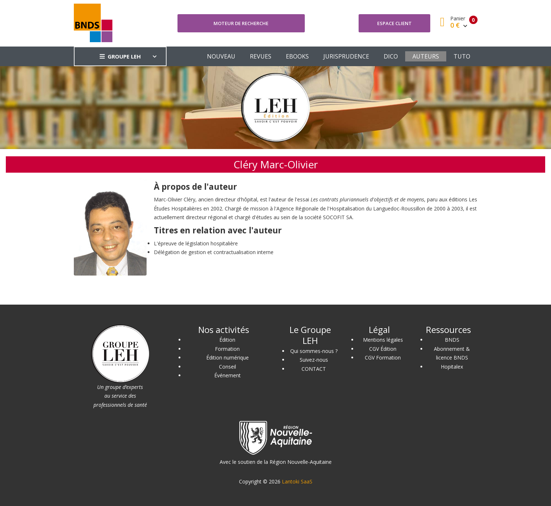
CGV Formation (383, 357)
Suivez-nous (314, 359)
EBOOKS (297, 56)
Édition (227, 339)
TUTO (462, 56)
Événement (227, 375)
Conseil (227, 366)
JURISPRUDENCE (346, 56)
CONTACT (314, 368)
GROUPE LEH (120, 56)
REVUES (260, 56)
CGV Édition (382, 348)
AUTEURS (425, 56)
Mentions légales (383, 339)
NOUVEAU (221, 56)
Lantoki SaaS (297, 481)
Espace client (394, 23)
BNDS (452, 339)
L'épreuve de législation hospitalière (196, 243)
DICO (391, 56)
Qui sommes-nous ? (314, 351)
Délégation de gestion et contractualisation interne (213, 252)
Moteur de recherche (240, 23)
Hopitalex (452, 366)
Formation (227, 348)
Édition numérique (227, 357)
